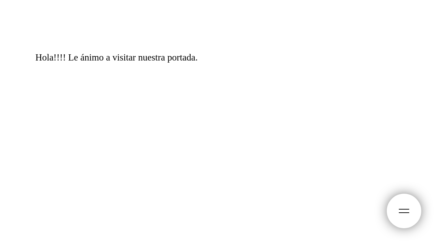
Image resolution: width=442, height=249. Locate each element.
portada (181, 57)
